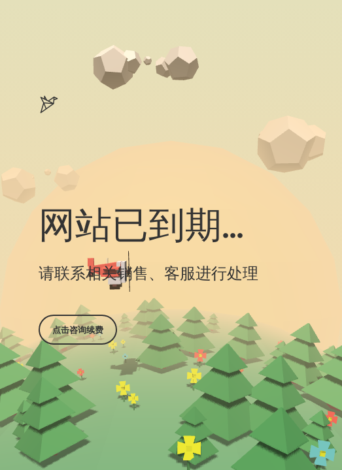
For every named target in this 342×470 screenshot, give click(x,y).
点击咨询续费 (77, 329)
